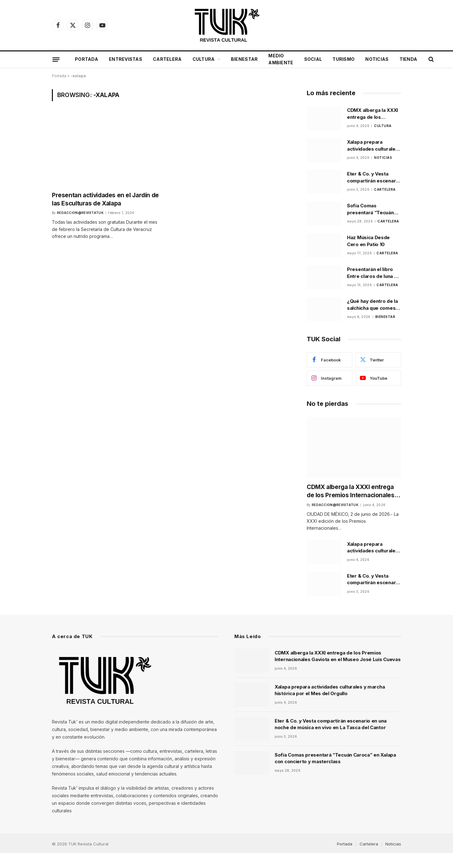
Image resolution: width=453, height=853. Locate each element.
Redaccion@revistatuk (80, 211)
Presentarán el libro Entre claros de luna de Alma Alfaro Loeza (373, 273)
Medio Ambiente (280, 59)
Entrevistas (125, 59)
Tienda (408, 59)
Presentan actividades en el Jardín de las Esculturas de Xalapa (105, 198)
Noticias (377, 59)
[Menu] (56, 59)
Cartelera (167, 59)
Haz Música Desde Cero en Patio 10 (368, 240)
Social (313, 59)
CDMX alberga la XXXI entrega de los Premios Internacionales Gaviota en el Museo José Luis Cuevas (372, 113)
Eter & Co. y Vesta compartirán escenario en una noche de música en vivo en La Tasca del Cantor (373, 177)
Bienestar (244, 59)
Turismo (344, 59)
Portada (86, 59)
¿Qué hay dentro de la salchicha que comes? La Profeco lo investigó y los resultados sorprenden (374, 304)
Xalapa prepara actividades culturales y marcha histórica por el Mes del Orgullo (373, 145)
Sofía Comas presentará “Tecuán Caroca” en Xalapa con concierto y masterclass (373, 209)
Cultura (204, 59)
